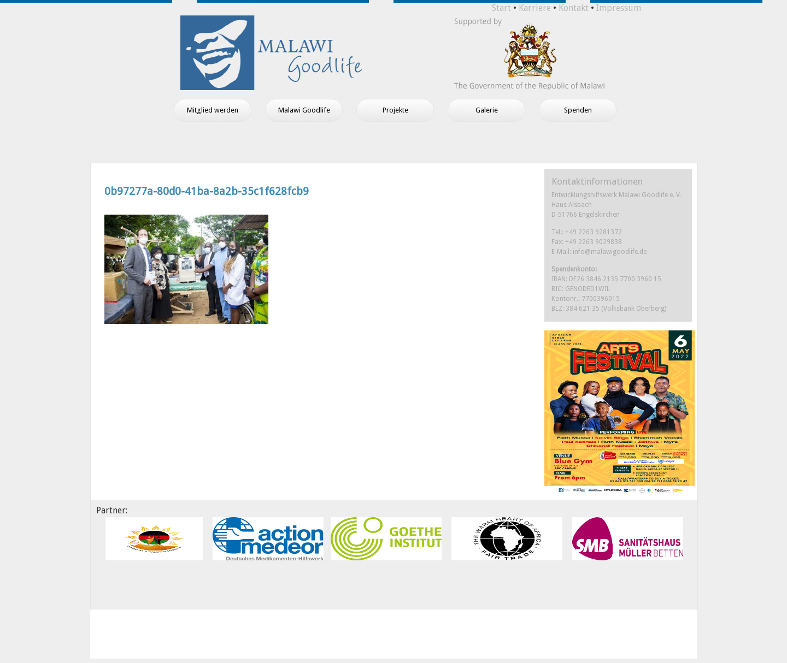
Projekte (395, 110)
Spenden (578, 110)
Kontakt (574, 8)
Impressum (618, 8)
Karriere (535, 8)
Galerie (486, 110)
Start (501, 8)
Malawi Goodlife (304, 110)
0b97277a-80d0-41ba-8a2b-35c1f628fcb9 (206, 191)
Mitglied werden (212, 110)
